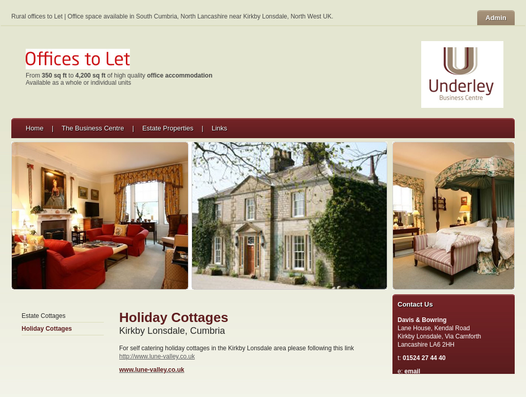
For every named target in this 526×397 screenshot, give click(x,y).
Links (219, 128)
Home (35, 128)
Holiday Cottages (47, 328)
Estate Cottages (43, 315)
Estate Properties (168, 128)
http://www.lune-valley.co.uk (157, 356)
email (412, 371)
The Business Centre (93, 128)
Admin (495, 18)
